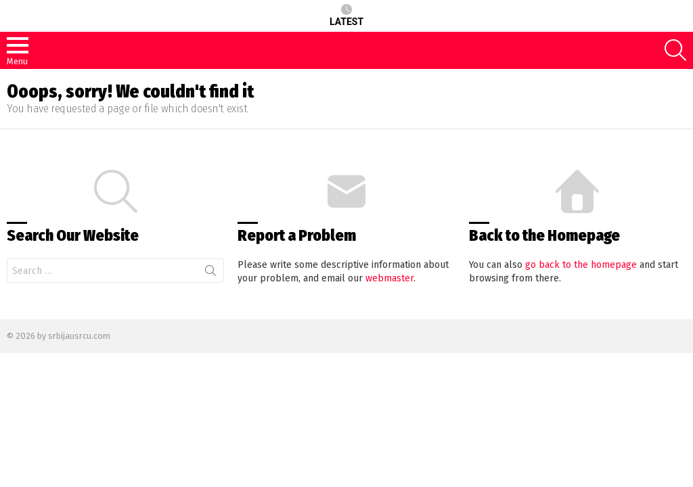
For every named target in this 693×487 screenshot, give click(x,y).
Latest (346, 15)
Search (210, 273)
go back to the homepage (581, 265)
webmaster (389, 278)
